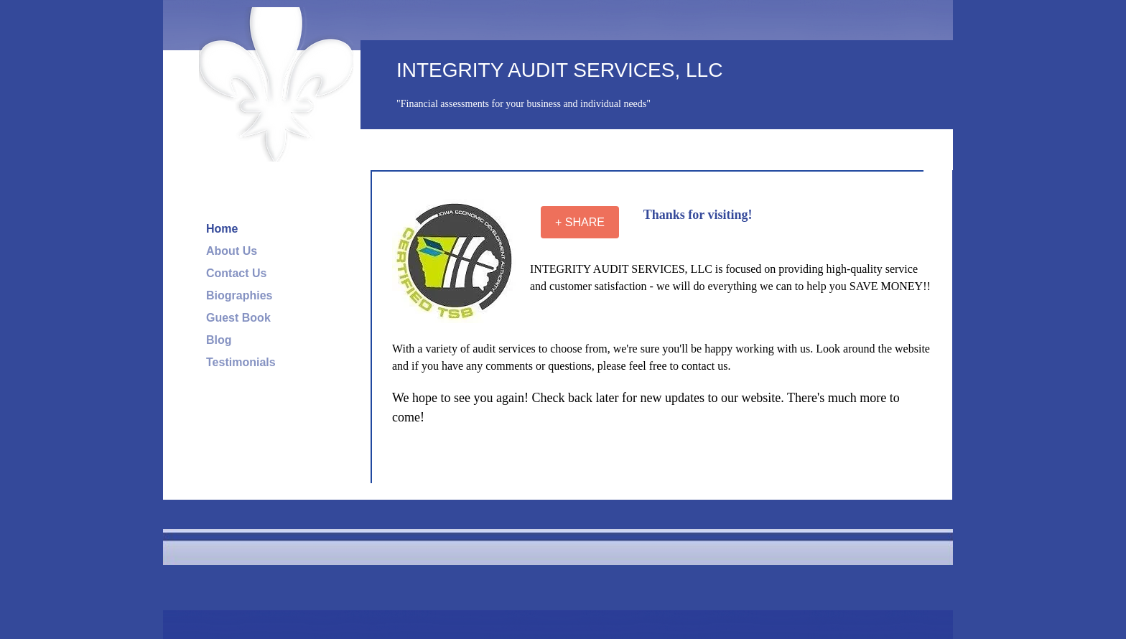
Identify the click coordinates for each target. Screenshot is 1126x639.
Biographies (239, 295)
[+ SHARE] (580, 222)
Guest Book (238, 318)
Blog (219, 340)
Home (222, 229)
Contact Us (236, 273)
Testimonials (241, 362)
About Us (231, 251)
